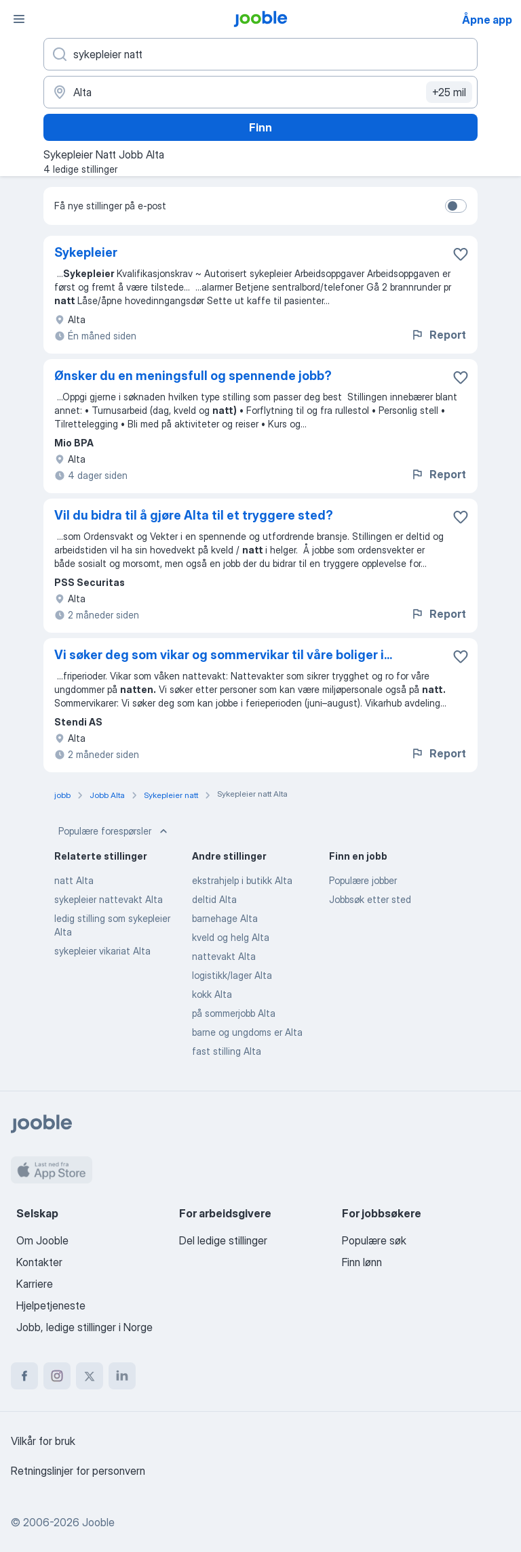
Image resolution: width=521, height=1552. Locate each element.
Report (438, 334)
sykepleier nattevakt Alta (108, 899)
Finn (260, 127)
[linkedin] (122, 1375)
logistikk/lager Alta (232, 975)
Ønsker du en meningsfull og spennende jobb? (193, 376)
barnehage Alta (225, 918)
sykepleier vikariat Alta (102, 951)
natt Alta (74, 880)
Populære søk (374, 1240)
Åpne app (487, 19)
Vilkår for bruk (43, 1441)
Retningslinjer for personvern (78, 1470)
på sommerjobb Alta (233, 1013)
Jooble (98, 1522)
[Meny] (19, 19)
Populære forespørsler (114, 831)
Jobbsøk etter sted (370, 899)
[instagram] (57, 1375)
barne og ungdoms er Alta (247, 1032)
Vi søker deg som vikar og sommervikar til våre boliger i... (223, 655)
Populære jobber (363, 880)
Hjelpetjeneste (50, 1305)
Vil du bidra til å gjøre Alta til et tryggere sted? (193, 515)
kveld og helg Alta (230, 937)
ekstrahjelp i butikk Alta (242, 880)
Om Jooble (42, 1240)
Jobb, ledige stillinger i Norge (84, 1327)
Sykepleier (85, 252)
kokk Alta (212, 994)
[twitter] (89, 1375)
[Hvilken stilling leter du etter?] (260, 54)
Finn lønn (362, 1262)
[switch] (456, 206)
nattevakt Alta (224, 956)
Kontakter (39, 1262)
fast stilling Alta (226, 1051)
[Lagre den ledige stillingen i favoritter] (460, 254)
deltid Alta (214, 899)
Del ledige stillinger (223, 1240)
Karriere (34, 1284)
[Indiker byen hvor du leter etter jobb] (260, 92)
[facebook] (24, 1375)
